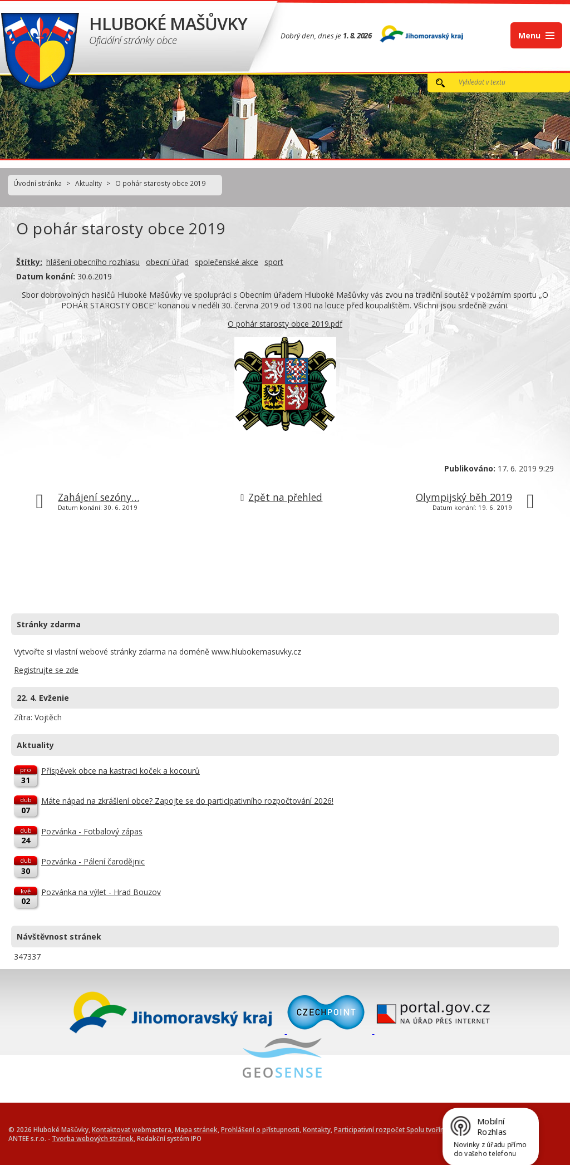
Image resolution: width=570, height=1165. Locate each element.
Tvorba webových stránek (93, 1138)
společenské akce (226, 262)
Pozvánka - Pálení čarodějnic (93, 861)
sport (273, 262)
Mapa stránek (196, 1129)
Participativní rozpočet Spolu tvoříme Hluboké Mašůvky (420, 1129)
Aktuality (88, 183)
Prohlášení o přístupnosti (260, 1129)
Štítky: (29, 262)
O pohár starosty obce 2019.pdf (285, 323)
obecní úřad (167, 262)
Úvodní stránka (37, 183)
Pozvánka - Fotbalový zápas (91, 831)
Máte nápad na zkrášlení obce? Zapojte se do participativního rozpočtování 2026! (187, 800)
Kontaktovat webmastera (131, 1129)
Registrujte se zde (46, 670)
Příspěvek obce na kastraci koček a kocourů (120, 770)
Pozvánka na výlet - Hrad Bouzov (101, 892)
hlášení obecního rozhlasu (93, 262)
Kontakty (317, 1129)
